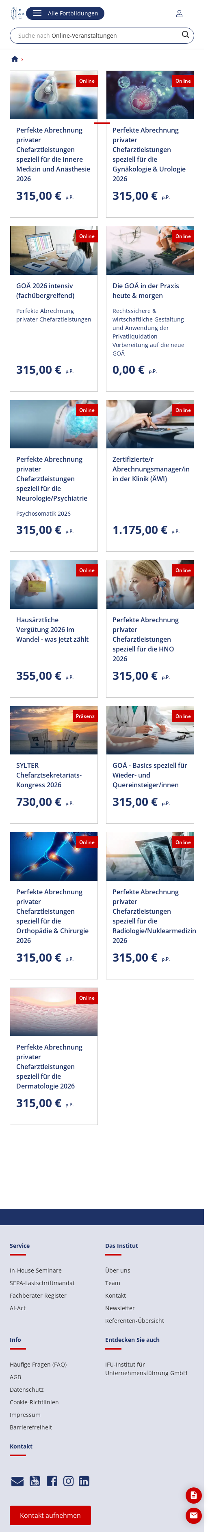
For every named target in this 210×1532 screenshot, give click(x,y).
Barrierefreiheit (31, 1427)
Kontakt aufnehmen (50, 1515)
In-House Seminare (36, 1270)
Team (112, 1283)
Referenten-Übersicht (134, 1320)
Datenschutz (27, 1389)
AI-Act (18, 1308)
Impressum (25, 1414)
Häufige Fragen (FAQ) (38, 1364)
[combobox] (102, 36)
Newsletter (120, 1308)
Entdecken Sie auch (132, 1339)
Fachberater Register (38, 1295)
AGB (15, 1377)
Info (15, 1339)
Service (20, 1245)
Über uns (117, 1270)
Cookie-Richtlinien (34, 1402)
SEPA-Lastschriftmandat (42, 1283)
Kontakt (115, 1295)
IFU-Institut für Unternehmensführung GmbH (146, 1369)
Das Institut (121, 1245)
